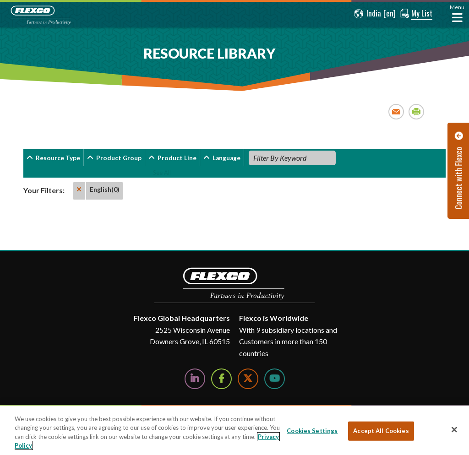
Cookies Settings (312, 430)
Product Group (119, 158)
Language (226, 158)
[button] (367, 14)
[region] (234, 430)
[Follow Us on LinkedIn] (195, 378)
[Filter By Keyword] (292, 158)
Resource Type (58, 158)
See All (162, 172)
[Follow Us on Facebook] (221, 378)
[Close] (454, 429)
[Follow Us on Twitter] (248, 378)
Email (396, 111)
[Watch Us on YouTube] (274, 378)
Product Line (177, 158)
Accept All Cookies (381, 430)
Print (416, 111)
